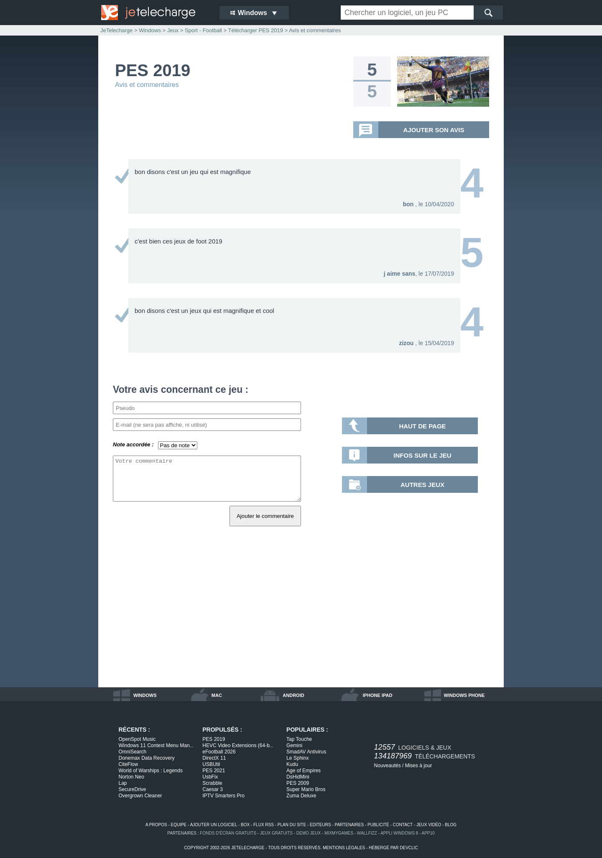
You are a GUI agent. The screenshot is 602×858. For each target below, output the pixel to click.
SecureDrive (132, 789)
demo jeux (308, 833)
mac (217, 695)
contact (403, 824)
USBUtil (211, 764)
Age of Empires (303, 770)
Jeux (173, 30)
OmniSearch (133, 752)
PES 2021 (213, 770)
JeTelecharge (116, 30)
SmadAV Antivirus (306, 752)
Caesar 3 (212, 789)
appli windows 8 (399, 833)
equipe (179, 824)
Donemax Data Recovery (147, 758)
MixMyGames (338, 833)
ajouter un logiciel (213, 824)
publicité (378, 824)
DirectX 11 (214, 758)
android (293, 695)
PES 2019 (213, 739)
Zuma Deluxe (301, 796)
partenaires (349, 824)
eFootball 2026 (218, 752)
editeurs (320, 824)
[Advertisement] (301, 616)
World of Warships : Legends (151, 770)
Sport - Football (203, 30)
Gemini (294, 745)
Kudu (292, 764)
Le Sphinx (297, 758)
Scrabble (212, 783)
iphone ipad (378, 695)
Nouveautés (387, 765)
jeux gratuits (276, 833)
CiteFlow (128, 764)
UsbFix (210, 777)
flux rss (263, 824)
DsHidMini (297, 777)
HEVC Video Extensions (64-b (237, 745)
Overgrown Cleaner (140, 796)
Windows (150, 30)
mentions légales (344, 847)
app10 (428, 833)
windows (145, 695)
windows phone (464, 695)
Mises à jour (418, 765)
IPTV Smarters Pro (223, 796)
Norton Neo (131, 777)
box (245, 824)
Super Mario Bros (305, 789)
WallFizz (367, 833)
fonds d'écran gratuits (228, 833)
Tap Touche (299, 739)
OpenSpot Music (137, 739)
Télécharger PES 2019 (255, 30)
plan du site (292, 824)
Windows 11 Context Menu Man (156, 745)
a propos (156, 824)
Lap (123, 783)
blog (451, 824)
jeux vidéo (428, 824)
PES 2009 (297, 783)
